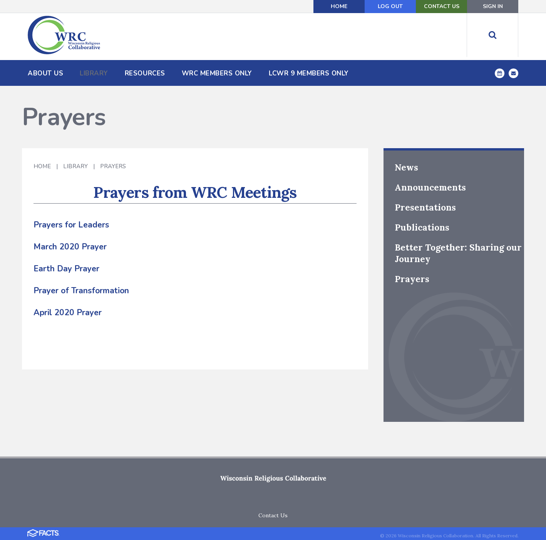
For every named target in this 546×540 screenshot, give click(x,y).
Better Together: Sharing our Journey (458, 253)
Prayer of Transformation (81, 290)
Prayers (113, 166)
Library (75, 166)
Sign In (493, 6)
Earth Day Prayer (66, 268)
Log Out (390, 6)
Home (339, 6)
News (406, 167)
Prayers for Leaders (71, 224)
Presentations (425, 207)
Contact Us (441, 6)
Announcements (430, 187)
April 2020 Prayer (67, 312)
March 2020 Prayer (70, 246)
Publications (422, 227)
